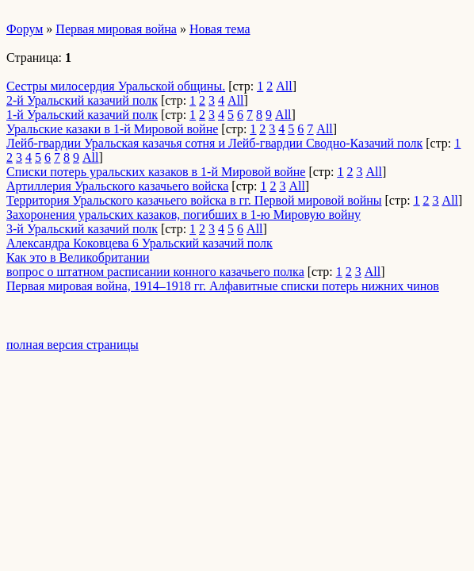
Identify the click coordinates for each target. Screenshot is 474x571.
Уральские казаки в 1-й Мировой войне (112, 129)
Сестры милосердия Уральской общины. (115, 86)
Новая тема (219, 29)
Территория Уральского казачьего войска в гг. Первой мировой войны (194, 200)
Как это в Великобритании (78, 257)
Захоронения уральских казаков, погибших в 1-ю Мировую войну (183, 214)
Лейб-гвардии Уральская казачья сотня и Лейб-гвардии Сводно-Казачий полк (214, 143)
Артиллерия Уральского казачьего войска (117, 186)
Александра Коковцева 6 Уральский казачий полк (139, 243)
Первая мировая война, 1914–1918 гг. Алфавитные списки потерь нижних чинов (222, 286)
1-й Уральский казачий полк (82, 114)
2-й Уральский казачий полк (82, 100)
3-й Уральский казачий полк (82, 229)
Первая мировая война (116, 29)
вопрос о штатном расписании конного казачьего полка (155, 271)
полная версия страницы (72, 344)
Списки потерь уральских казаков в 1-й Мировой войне (155, 171)
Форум (24, 29)
